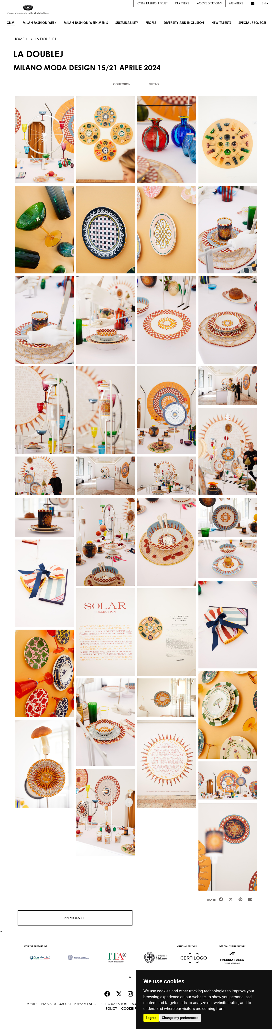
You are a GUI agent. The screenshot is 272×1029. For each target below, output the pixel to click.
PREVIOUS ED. (75, 918)
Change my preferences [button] (180, 1018)
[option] (40, 955)
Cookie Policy (133, 1008)
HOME (18, 39)
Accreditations (209, 3)
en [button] (265, 3)
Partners (182, 3)
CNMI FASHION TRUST (152, 3)
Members (236, 3)
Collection (122, 84)
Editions (152, 84)
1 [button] (128, 976)
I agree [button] (151, 1018)
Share (211, 900)
